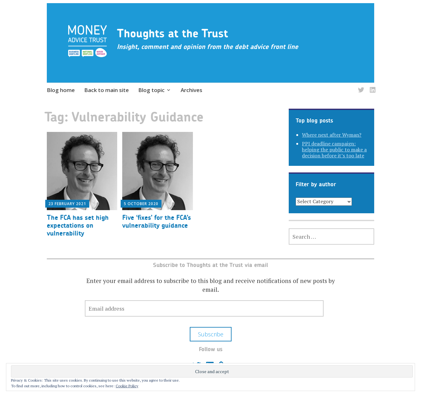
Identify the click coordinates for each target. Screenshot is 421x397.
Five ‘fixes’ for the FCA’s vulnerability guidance (156, 221)
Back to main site (106, 90)
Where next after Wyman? (331, 134)
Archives (191, 90)
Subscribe (210, 334)
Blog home (61, 90)
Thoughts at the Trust (172, 33)
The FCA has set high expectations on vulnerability (78, 225)
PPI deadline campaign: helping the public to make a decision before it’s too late (334, 149)
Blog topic (151, 90)
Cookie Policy (127, 385)
